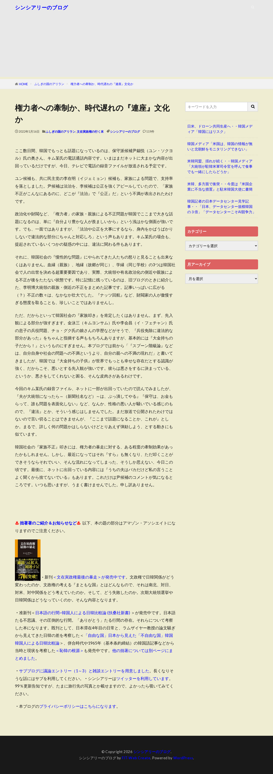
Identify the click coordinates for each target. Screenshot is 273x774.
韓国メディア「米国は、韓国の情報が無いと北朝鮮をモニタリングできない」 (220, 146)
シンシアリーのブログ (41, 7)
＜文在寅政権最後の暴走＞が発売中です (89, 577)
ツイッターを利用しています (142, 678)
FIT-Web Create (136, 758)
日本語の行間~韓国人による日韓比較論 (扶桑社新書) (82, 612)
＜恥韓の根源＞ (69, 650)
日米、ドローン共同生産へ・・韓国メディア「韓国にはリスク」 (220, 129)
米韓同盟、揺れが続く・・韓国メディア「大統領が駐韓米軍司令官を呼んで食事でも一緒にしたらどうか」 (220, 166)
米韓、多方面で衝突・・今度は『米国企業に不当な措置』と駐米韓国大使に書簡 (220, 186)
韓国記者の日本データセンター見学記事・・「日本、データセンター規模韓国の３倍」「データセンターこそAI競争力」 (221, 206)
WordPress (183, 758)
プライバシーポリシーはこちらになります (77, 706)
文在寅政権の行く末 (90, 131)
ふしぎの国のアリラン (49, 84)
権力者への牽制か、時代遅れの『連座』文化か (102, 84)
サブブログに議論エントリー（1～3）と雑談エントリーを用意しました (84, 670)
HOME (23, 84)
